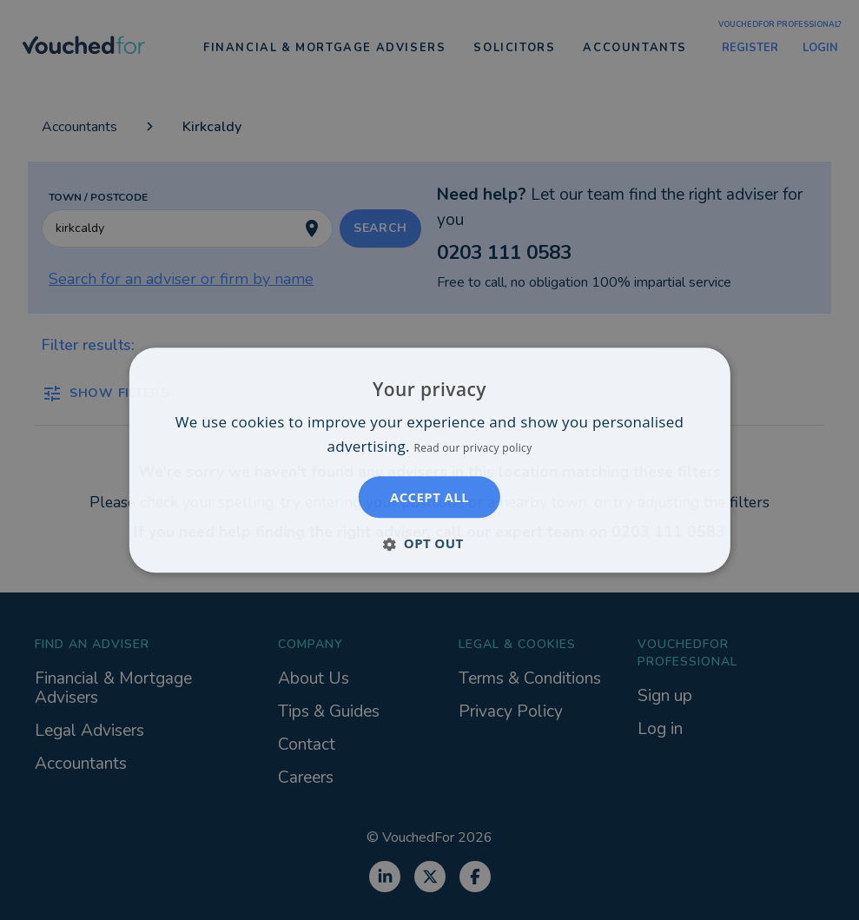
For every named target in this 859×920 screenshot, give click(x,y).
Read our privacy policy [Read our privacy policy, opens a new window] (473, 447)
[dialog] (429, 460)
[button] (429, 543)
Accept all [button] (429, 497)
